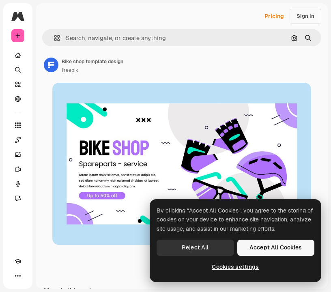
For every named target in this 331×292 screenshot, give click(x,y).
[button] (54, 38)
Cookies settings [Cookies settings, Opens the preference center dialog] (235, 267)
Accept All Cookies (275, 247)
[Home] (17, 55)
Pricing (274, 16)
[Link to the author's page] (51, 65)
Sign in (305, 16)
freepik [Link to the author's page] (70, 70)
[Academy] (17, 261)
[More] (17, 275)
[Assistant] (17, 198)
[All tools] (17, 125)
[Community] (17, 98)
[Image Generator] (17, 154)
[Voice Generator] (17, 183)
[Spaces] (17, 139)
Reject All (195, 247)
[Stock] (17, 84)
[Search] (17, 69)
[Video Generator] (17, 169)
